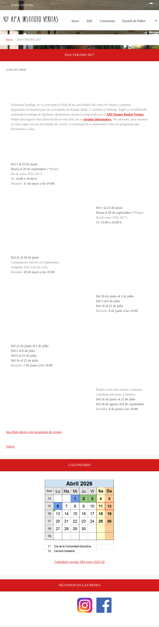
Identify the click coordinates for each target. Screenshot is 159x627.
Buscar (5, 4)
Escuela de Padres (134, 21)
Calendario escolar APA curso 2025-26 (79, 562)
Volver (10, 446)
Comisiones (107, 22)
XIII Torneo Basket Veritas (125, 114)
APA (89, 22)
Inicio (75, 21)
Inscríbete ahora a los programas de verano (34, 432)
